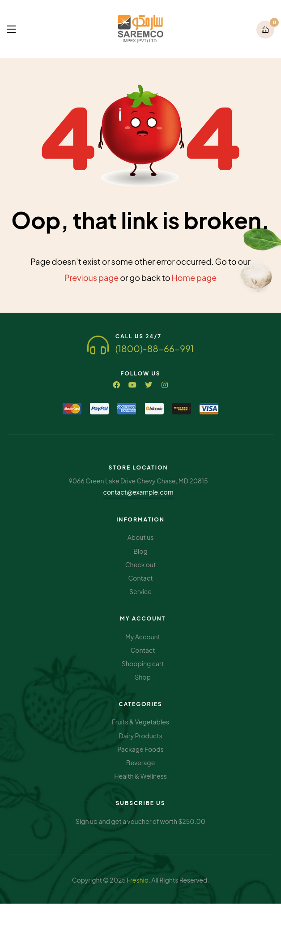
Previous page (91, 277)
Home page (194, 277)
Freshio (138, 880)
